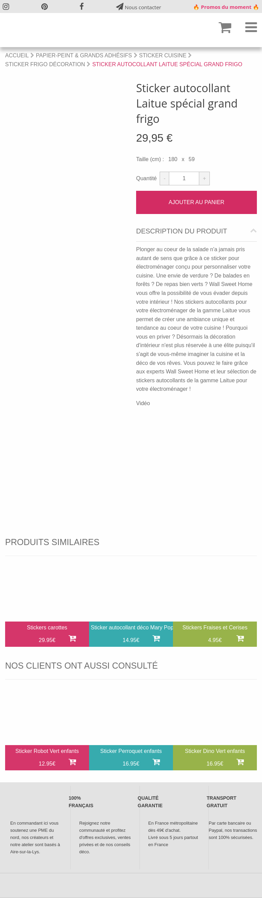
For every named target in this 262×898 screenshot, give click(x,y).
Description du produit (181, 231)
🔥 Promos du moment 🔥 (226, 6)
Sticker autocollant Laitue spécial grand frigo (167, 64)
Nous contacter (138, 7)
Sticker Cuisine (163, 55)
